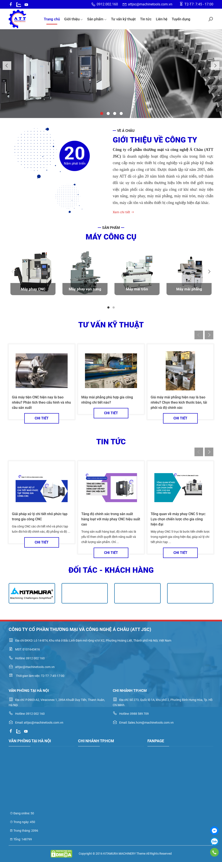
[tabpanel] (33, 276)
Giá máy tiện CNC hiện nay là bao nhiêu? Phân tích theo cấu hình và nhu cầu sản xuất (41, 402)
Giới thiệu (73, 19)
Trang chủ (52, 19)
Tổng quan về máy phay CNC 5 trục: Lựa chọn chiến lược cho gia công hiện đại (178, 519)
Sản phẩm (97, 19)
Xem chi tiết (123, 212)
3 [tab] (114, 113)
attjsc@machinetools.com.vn (147, 4)
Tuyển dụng (181, 19)
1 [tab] (101, 113)
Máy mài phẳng (189, 289)
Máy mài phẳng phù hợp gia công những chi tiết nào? (107, 399)
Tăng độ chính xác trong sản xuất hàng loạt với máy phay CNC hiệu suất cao (110, 519)
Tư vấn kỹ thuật (123, 19)
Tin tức (146, 19)
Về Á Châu (126, 131)
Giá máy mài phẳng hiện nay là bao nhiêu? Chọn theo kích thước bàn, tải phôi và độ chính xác (179, 402)
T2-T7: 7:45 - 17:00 (196, 4)
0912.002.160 (104, 4)
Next (215, 65)
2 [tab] (108, 113)
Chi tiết (42, 418)
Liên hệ (161, 19)
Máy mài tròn (137, 289)
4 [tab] (121, 113)
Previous (7, 65)
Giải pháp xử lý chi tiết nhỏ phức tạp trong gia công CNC (39, 516)
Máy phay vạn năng (85, 289)
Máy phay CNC (33, 289)
